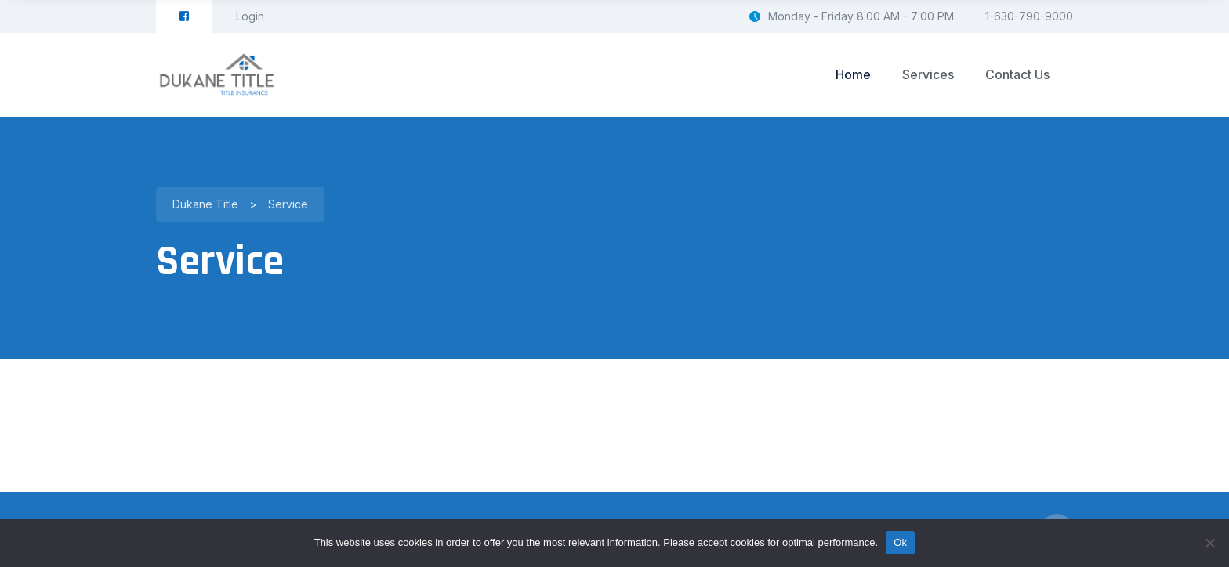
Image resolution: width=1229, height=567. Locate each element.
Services (928, 74)
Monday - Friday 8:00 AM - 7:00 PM (851, 16)
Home (853, 74)
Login (250, 16)
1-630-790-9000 (1029, 16)
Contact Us (1017, 74)
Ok (900, 542)
